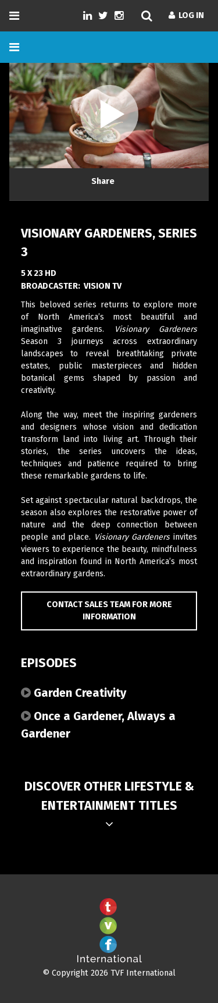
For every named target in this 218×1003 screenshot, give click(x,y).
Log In (186, 15)
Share (103, 181)
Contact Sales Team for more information (109, 611)
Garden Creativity (73, 693)
